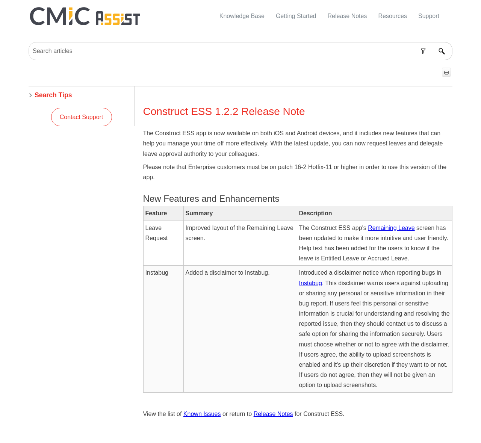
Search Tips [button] (50, 95)
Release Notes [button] (347, 16)
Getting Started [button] (296, 16)
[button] (422, 51)
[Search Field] (240, 51)
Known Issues (202, 414)
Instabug (310, 283)
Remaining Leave (391, 228)
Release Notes (273, 414)
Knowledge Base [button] (242, 16)
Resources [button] (392, 16)
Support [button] (428, 16)
